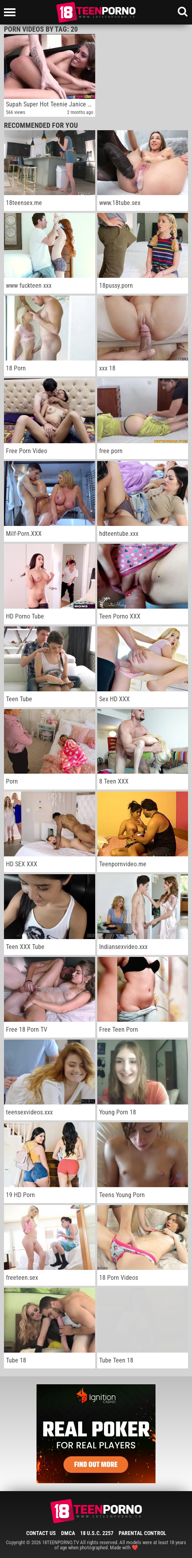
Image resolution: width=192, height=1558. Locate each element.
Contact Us (41, 1533)
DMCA (68, 1533)
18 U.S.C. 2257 (96, 1533)
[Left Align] (11, 12)
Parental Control (142, 1533)
